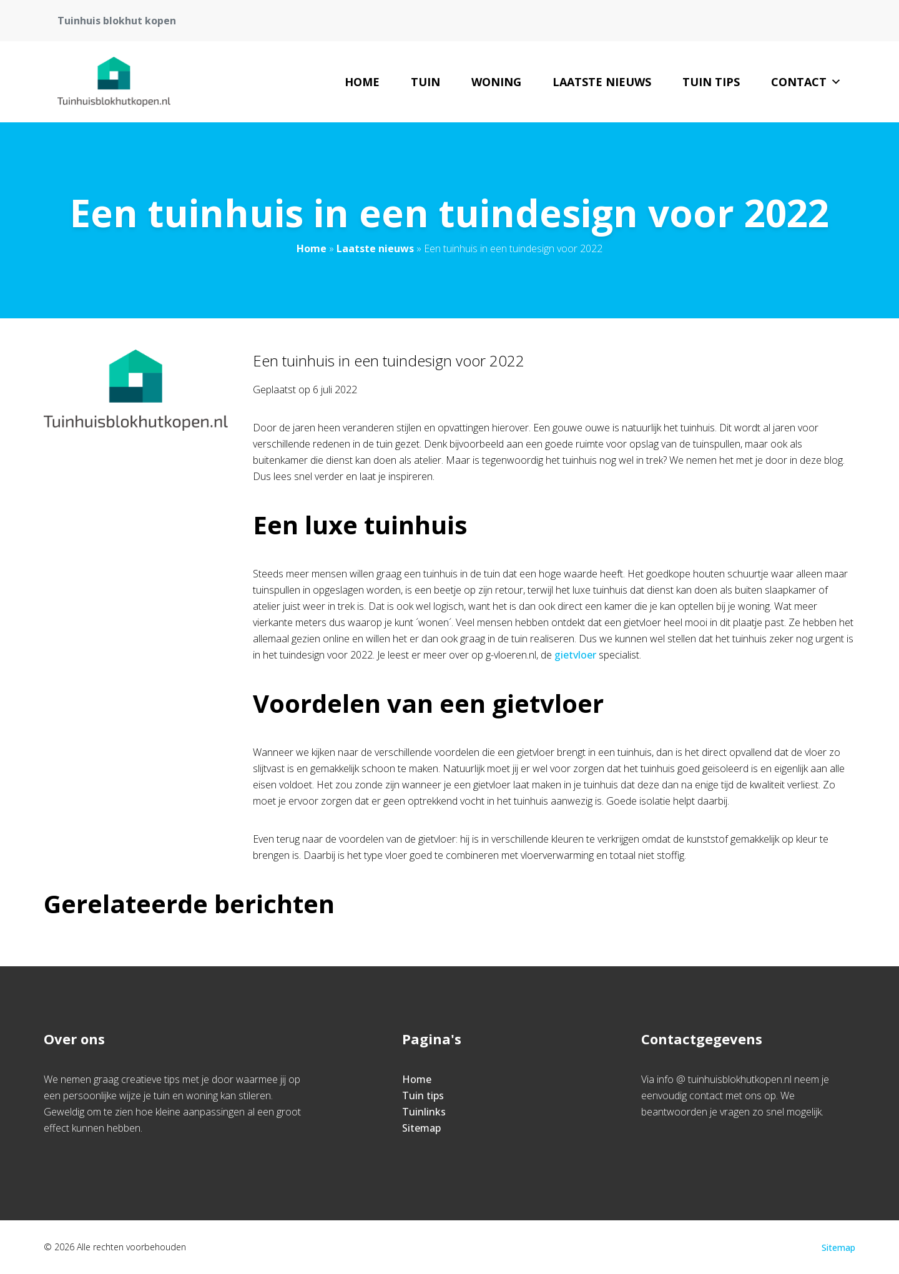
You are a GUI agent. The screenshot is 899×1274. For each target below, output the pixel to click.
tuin (425, 81)
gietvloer (575, 655)
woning (496, 81)
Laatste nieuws (602, 81)
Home (362, 81)
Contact (806, 81)
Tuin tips (711, 81)
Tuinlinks (424, 1112)
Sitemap (421, 1128)
